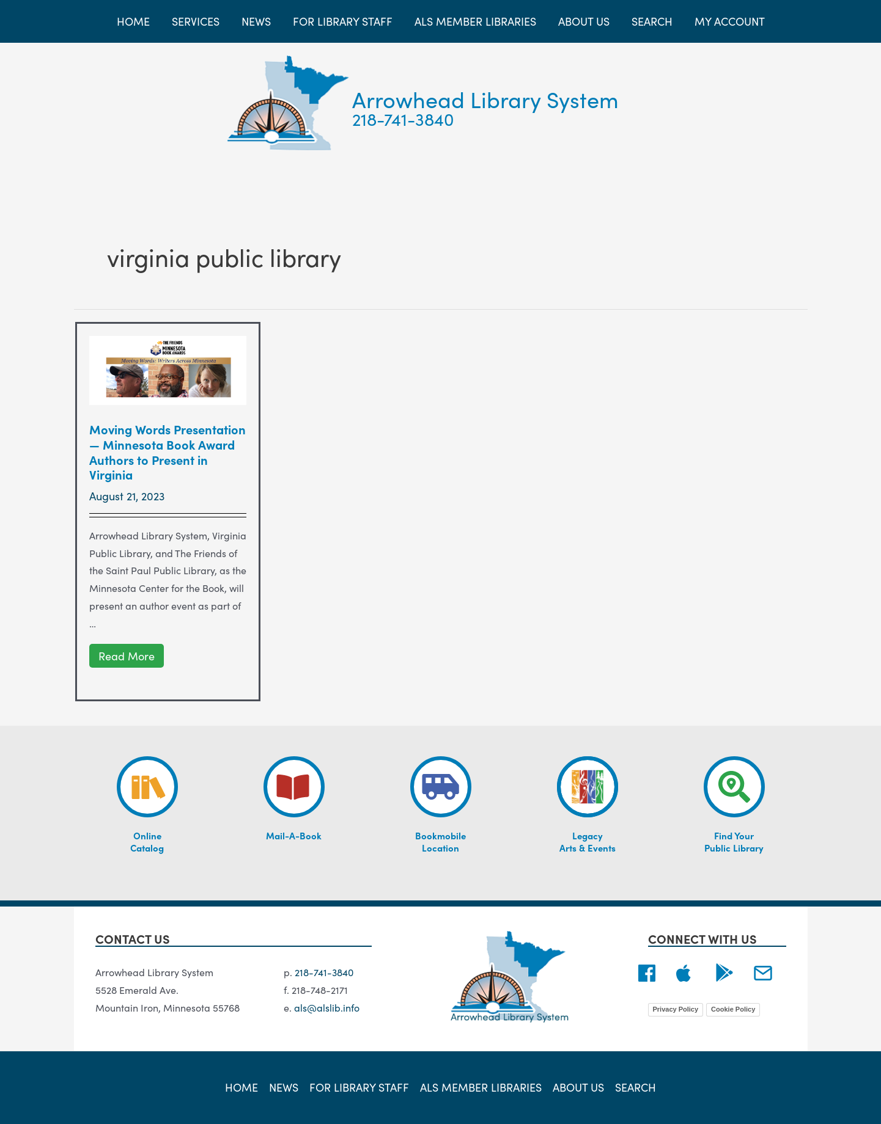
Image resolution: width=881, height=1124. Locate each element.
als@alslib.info (326, 1007)
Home (241, 1087)
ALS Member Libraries (481, 1087)
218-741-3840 (403, 118)
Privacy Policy (676, 1009)
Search (635, 1087)
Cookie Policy (733, 1009)
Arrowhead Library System (485, 98)
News (283, 1087)
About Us (578, 1087)
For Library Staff (359, 1087)
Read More (129, 656)
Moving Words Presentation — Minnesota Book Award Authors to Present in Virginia (167, 451)
